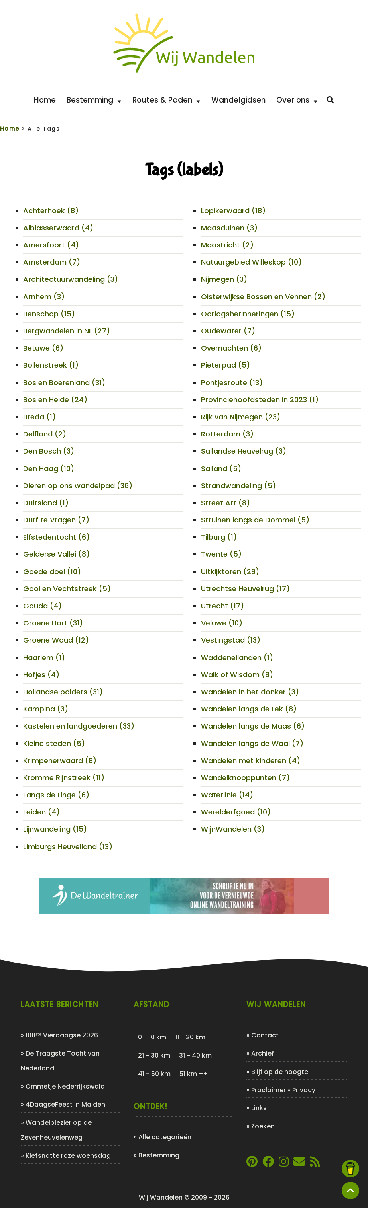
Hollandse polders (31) (63, 692)
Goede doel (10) (52, 572)
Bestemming (94, 100)
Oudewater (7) (228, 331)
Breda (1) (39, 417)
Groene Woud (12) (56, 640)
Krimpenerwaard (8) (59, 761)
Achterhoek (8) (51, 211)
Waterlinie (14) (227, 795)
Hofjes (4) (41, 675)
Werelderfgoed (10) (236, 812)
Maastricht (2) (227, 245)
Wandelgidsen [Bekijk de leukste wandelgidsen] (238, 100)
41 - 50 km (154, 1073)
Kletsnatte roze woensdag (68, 1155)
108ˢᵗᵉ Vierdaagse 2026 (62, 1035)
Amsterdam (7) (51, 262)
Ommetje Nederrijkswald (65, 1086)
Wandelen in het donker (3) (250, 692)
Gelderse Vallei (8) (56, 554)
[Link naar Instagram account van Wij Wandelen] (284, 1163)
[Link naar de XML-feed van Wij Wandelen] (315, 1163)
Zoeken (263, 1126)
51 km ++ (193, 1073)
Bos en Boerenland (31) (64, 383)
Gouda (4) (42, 606)
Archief (262, 1053)
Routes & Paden (166, 100)
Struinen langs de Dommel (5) (255, 520)
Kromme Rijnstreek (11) (63, 778)
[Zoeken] (330, 100)
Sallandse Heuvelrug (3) (243, 451)
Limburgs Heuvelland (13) (67, 846)
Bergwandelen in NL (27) (66, 331)
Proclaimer (268, 1090)
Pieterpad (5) (225, 365)
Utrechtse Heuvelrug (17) (245, 589)
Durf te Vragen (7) (56, 520)
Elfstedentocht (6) (56, 537)
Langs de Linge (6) (56, 795)
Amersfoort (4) (51, 245)
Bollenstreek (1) (51, 365)
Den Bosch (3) (48, 451)
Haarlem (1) (44, 657)
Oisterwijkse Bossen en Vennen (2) (263, 297)
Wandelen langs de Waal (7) (252, 743)
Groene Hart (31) (53, 623)
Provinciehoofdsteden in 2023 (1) (260, 400)
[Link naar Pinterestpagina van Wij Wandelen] (252, 1163)
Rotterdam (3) (227, 434)
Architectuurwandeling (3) (70, 279)
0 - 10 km (152, 1037)
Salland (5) (221, 468)
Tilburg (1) (219, 537)
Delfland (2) (44, 434)
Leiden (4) (41, 812)
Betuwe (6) (43, 348)
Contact (265, 1035)
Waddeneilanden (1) (237, 657)
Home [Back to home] (45, 100)
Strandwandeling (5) (238, 486)
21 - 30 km (154, 1055)
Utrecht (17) (222, 606)
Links (259, 1108)
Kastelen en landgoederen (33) (78, 726)
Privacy (303, 1090)
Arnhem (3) (44, 297)
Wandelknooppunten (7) (245, 778)
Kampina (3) (45, 709)
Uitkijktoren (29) (230, 572)
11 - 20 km (190, 1037)
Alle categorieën (164, 1137)
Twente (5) (221, 554)
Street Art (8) (225, 503)
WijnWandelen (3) (233, 829)
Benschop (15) (49, 314)
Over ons (297, 100)
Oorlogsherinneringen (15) (248, 314)
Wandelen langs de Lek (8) (249, 709)
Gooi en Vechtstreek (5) (67, 589)
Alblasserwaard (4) (58, 228)
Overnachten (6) (231, 348)
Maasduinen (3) (229, 228)
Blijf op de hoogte (279, 1071)
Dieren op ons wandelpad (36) (77, 486)
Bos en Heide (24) (55, 400)
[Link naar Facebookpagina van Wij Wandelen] (268, 1163)
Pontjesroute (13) (232, 383)
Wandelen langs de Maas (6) (253, 726)
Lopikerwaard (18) (233, 211)
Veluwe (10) (221, 623)
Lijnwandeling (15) (55, 829)
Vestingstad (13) (230, 640)
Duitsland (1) (46, 503)
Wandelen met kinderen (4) (250, 761)
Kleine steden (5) (54, 743)
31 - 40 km (195, 1055)
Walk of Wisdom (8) (237, 675)
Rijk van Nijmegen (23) (240, 417)
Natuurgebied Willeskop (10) (251, 262)
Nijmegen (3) (224, 279)
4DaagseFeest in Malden (65, 1104)
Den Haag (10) (48, 468)
